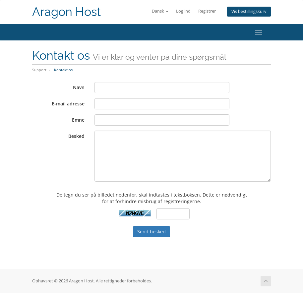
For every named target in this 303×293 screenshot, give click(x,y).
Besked (76, 136)
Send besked (151, 231)
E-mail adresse (68, 103)
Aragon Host (66, 12)
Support (39, 69)
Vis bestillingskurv (249, 11)
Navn (79, 87)
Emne (78, 120)
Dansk (160, 11)
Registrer (207, 11)
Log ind (183, 11)
